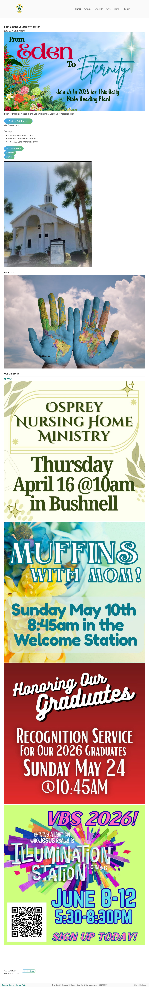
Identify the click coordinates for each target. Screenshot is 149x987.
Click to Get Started (18, 121)
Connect (10, 152)
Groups (87, 8)
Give (108, 8)
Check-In (99, 8)
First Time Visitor (13, 148)
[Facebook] (5, 379)
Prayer (9, 157)
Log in (127, 8)
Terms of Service (8, 985)
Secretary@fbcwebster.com (87, 985)
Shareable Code (140, 985)
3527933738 (103, 985)
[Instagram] (10, 379)
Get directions (28, 971)
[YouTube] (8, 379)
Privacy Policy (21, 985)
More (117, 8)
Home (78, 8)
